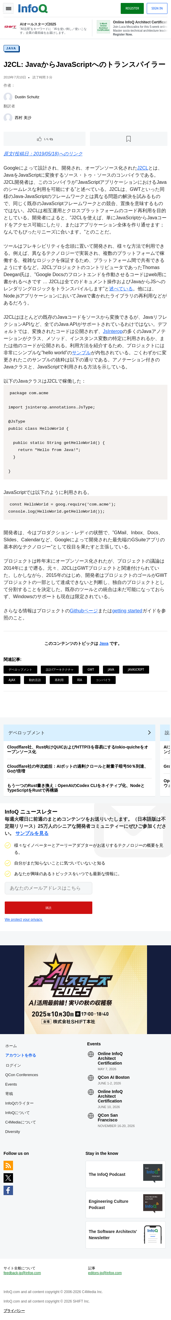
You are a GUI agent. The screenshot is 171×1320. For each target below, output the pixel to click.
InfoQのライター (19, 1103)
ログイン (13, 1065)
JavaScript (136, 669)
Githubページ (84, 610)
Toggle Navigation (8, 8)
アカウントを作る (20, 1055)
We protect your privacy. (24, 919)
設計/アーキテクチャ (60, 669)
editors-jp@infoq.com (105, 1273)
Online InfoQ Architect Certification (110, 1058)
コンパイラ (103, 680)
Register (132, 8)
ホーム (11, 1046)
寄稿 (9, 1094)
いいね (48, 139)
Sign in (157, 8)
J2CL (142, 167)
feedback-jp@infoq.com (22, 1273)
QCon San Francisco (108, 1117)
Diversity (12, 1131)
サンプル (81, 352)
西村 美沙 (23, 117)
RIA (79, 680)
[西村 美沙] (8, 117)
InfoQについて (17, 1112)
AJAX (12, 680)
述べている (121, 288)
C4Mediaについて (20, 1122)
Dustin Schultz (27, 97)
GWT (91, 669)
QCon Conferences (21, 1075)
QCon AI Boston (114, 1077)
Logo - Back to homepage (33, 7)
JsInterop (112, 331)
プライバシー (14, 1311)
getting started (127, 610)
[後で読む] (129, 139)
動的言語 (35, 680)
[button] (48, 908)
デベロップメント (20, 669)
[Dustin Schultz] (8, 97)
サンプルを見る (32, 833)
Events (11, 1084)
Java (11, 48)
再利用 (59, 680)
